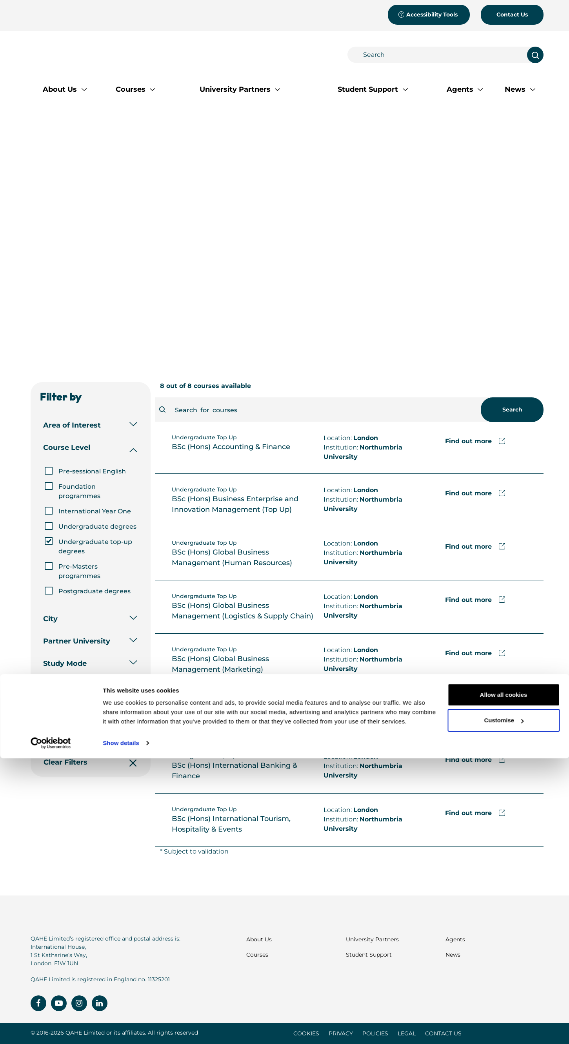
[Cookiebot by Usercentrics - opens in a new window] (50, 1029)
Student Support (369, 954)
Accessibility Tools (428, 14)
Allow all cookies (503, 980)
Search (512, 409)
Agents (455, 939)
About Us (259, 939)
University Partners (372, 939)
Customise (504, 1005)
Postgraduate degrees (94, 591)
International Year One (94, 511)
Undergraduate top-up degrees (95, 546)
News (452, 954)
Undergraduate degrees (97, 526)
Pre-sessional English (92, 471)
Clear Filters (90, 762)
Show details (121, 1028)
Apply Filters (90, 733)
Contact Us (512, 14)
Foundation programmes (79, 491)
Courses (257, 954)
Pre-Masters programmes (79, 571)
